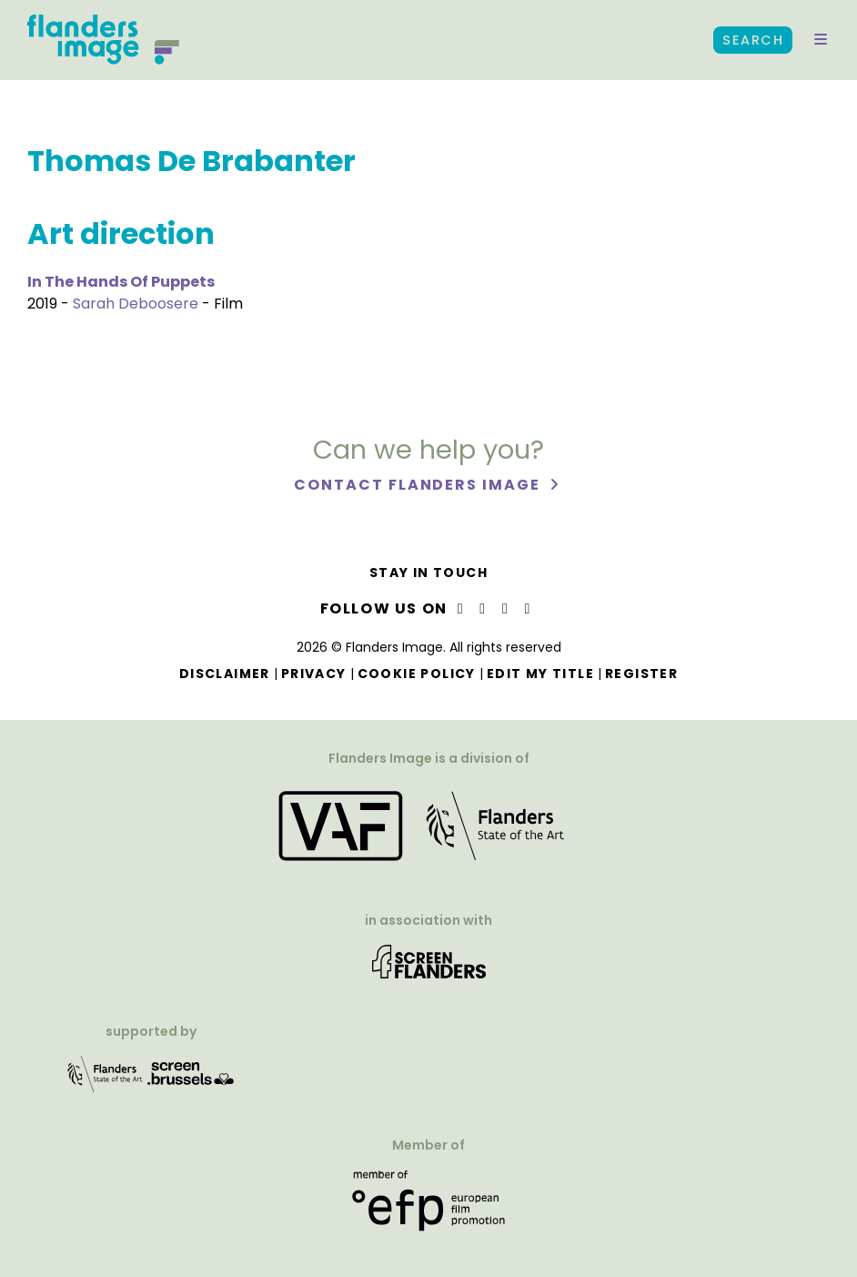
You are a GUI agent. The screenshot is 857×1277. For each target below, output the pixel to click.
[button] (821, 40)
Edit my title (540, 673)
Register (641, 673)
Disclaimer (224, 673)
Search (752, 40)
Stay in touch (428, 572)
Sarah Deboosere (135, 303)
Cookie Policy (417, 673)
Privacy (314, 673)
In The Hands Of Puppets (121, 281)
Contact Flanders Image (419, 484)
